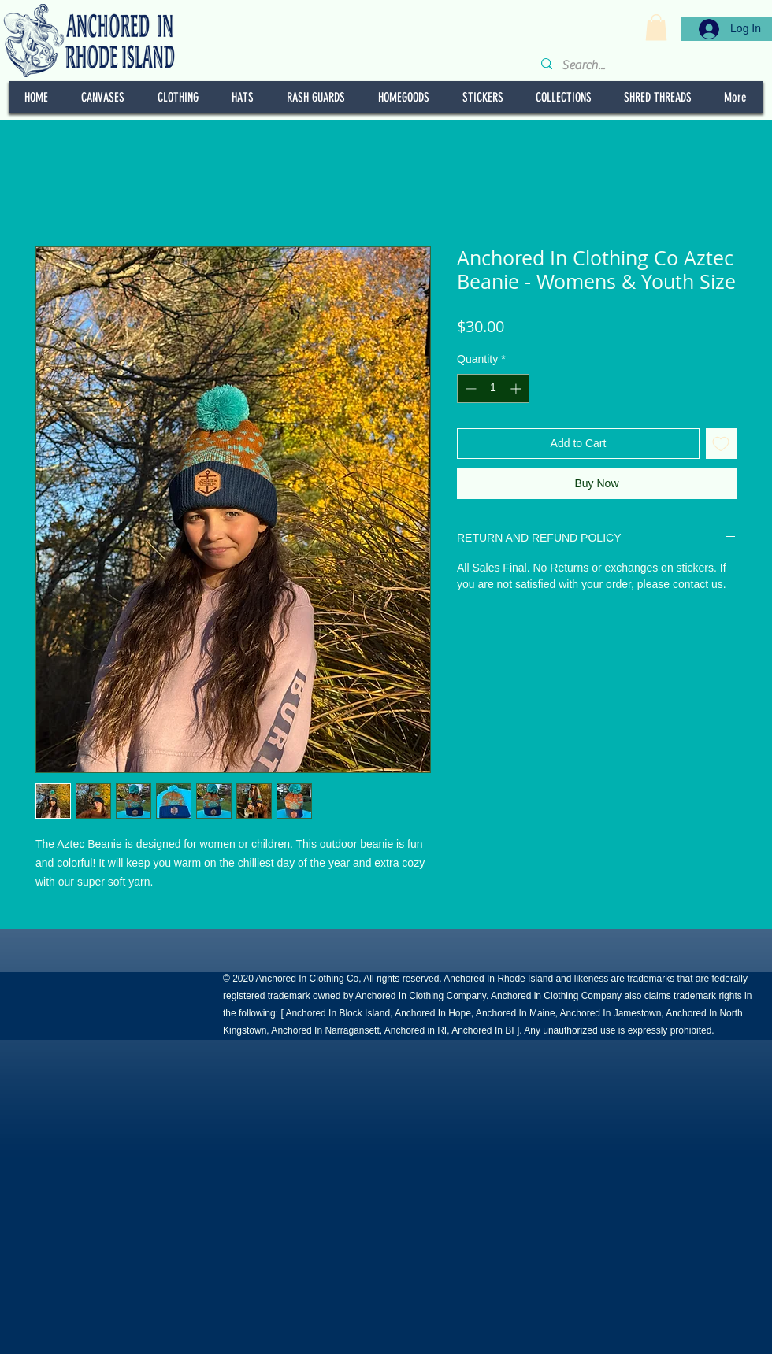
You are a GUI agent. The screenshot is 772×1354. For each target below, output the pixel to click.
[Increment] (517, 388)
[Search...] (650, 65)
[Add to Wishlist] (721, 443)
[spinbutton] (493, 388)
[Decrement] (469, 388)
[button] (656, 27)
